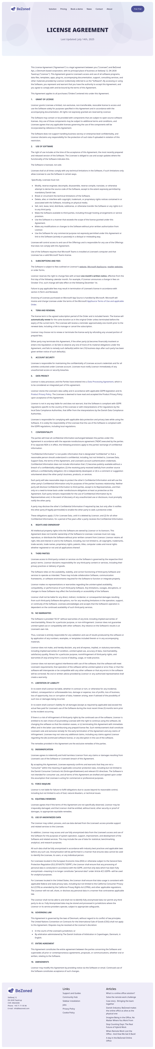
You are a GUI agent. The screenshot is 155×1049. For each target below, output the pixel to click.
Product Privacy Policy (41, 394)
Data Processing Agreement (101, 381)
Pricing (63, 9)
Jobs (65, 1005)
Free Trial (137, 9)
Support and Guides (72, 993)
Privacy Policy (69, 1008)
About (109, 9)
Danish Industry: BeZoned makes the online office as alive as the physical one (121, 1010)
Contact (99, 9)
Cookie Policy (69, 1012)
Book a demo (77, 9)
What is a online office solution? (120, 993)
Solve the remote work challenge (121, 997)
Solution (52, 9)
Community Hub (70, 997)
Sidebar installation (71, 1001)
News (89, 9)
